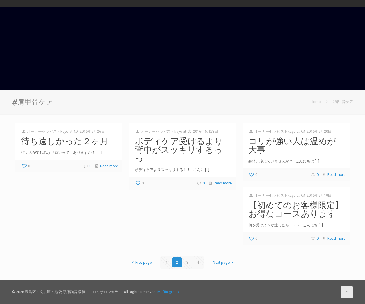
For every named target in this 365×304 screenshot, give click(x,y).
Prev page (141, 262)
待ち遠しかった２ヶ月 (64, 141)
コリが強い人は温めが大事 (292, 145)
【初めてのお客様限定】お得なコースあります (296, 209)
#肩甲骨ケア (342, 102)
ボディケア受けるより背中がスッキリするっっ (179, 149)
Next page (224, 262)
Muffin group (168, 292)
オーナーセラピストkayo (47, 131)
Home (316, 102)
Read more (109, 166)
